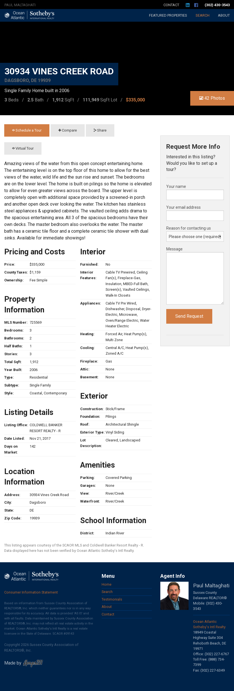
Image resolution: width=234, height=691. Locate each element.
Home (106, 584)
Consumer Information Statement (31, 592)
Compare (67, 130)
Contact (171, 5)
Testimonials (112, 599)
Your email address (183, 207)
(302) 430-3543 (217, 5)
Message (174, 249)
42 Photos (212, 98)
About (224, 15)
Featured (168, 15)
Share (100, 130)
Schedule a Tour (26, 130)
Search (202, 15)
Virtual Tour (23, 148)
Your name (176, 186)
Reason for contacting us (188, 228)
